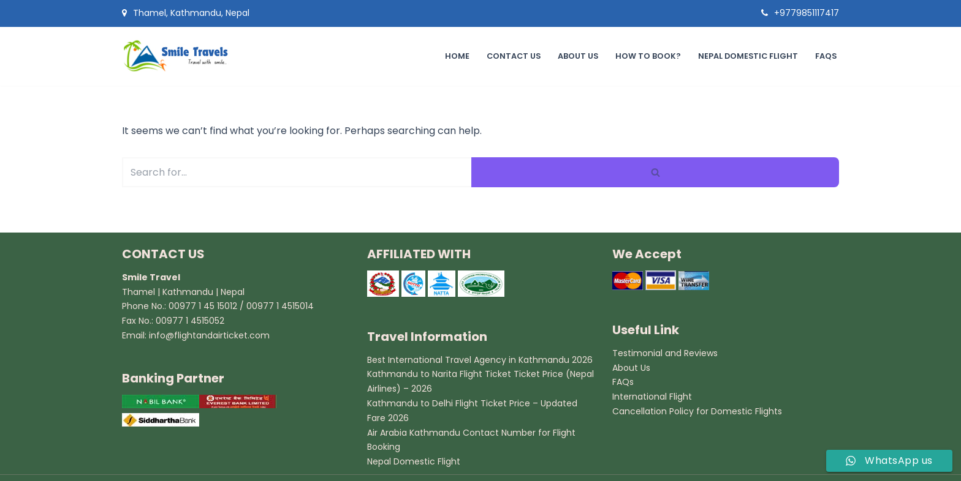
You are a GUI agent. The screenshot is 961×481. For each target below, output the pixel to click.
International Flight (652, 396)
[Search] (296, 172)
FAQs (826, 56)
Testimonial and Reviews (665, 353)
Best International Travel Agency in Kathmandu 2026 (480, 360)
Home (455, 56)
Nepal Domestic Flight (747, 56)
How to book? (647, 56)
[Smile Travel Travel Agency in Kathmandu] (180, 56)
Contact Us (511, 56)
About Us (576, 56)
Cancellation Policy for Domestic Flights (697, 411)
